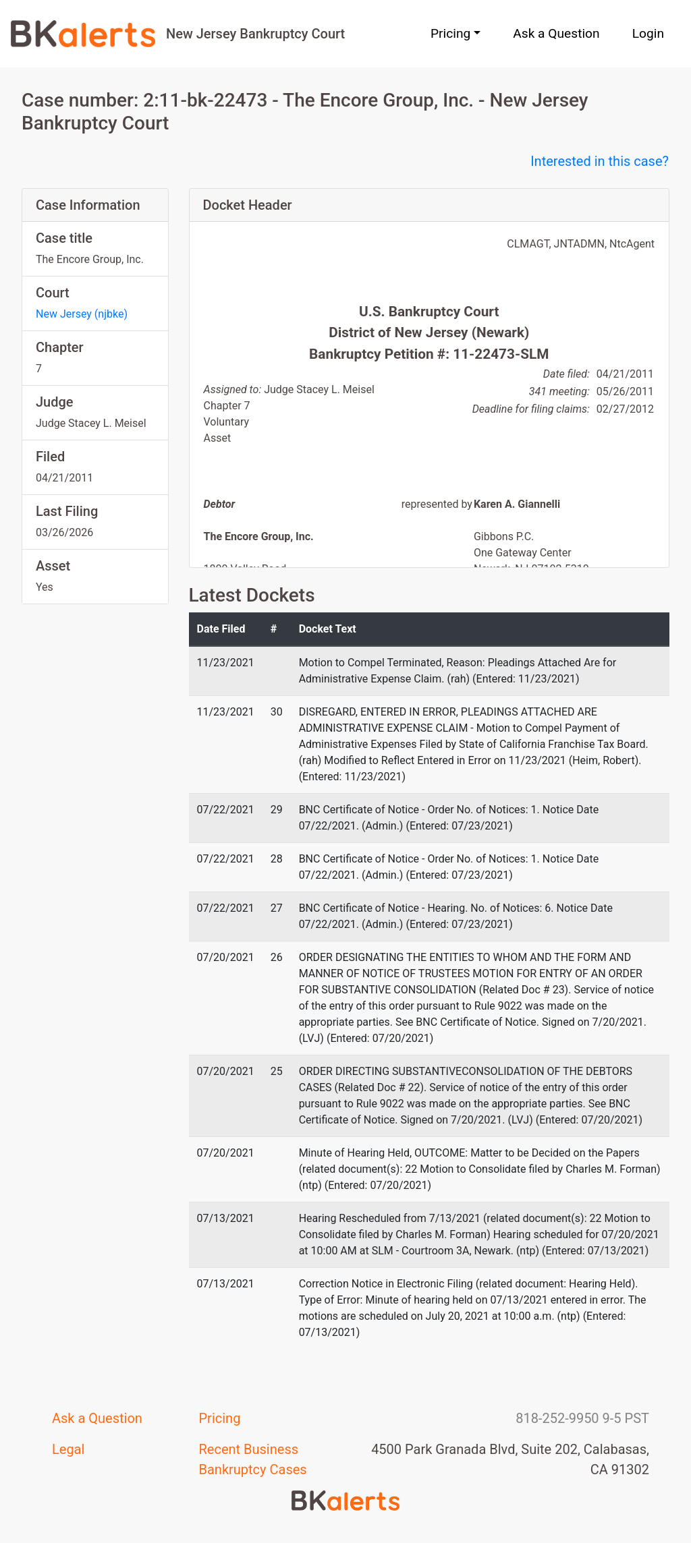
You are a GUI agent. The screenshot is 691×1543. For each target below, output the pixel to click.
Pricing (220, 1418)
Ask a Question (556, 33)
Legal (68, 1449)
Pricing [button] (450, 33)
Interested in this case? (599, 161)
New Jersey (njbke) (82, 314)
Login (648, 33)
